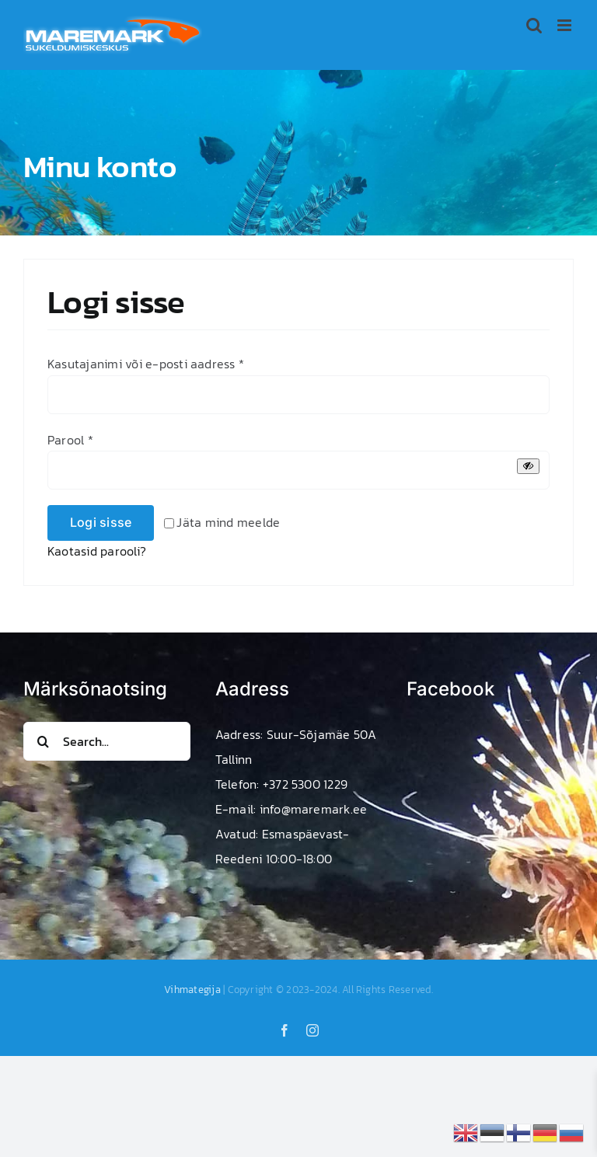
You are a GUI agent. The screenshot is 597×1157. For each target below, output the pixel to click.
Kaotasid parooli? (96, 551)
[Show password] (528, 465)
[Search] (42, 741)
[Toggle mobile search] (534, 25)
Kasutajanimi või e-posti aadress (145, 363)
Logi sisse (100, 522)
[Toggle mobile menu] (565, 25)
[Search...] (106, 741)
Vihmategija (192, 989)
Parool (70, 439)
